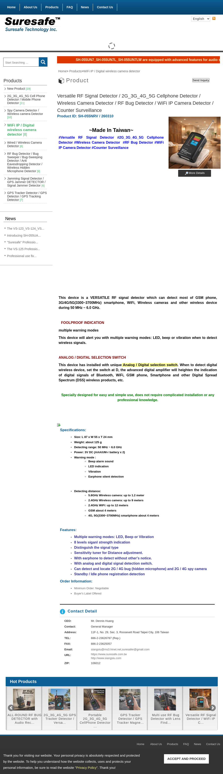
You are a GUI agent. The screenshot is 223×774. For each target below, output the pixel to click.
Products (52, 6)
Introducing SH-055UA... (24, 235)
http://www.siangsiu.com (106, 658)
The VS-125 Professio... (23, 249)
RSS (214, 18)
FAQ (70, 7)
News (85, 7)
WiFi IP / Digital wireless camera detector (21, 129)
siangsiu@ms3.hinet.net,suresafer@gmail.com (120, 649)
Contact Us (105, 7)
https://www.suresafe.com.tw (109, 654)
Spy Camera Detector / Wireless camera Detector (25, 114)
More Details (197, 173)
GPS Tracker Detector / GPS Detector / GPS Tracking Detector (27, 196)
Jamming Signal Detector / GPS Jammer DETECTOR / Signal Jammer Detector (26, 182)
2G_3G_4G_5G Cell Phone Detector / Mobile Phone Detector (26, 99)
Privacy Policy (86, 767)
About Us (30, 7)
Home (11, 7)
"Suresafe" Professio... (22, 242)
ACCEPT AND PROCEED (186, 759)
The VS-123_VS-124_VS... (25, 228)
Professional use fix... (22, 256)
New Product (18, 88)
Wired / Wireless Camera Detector (24, 144)
